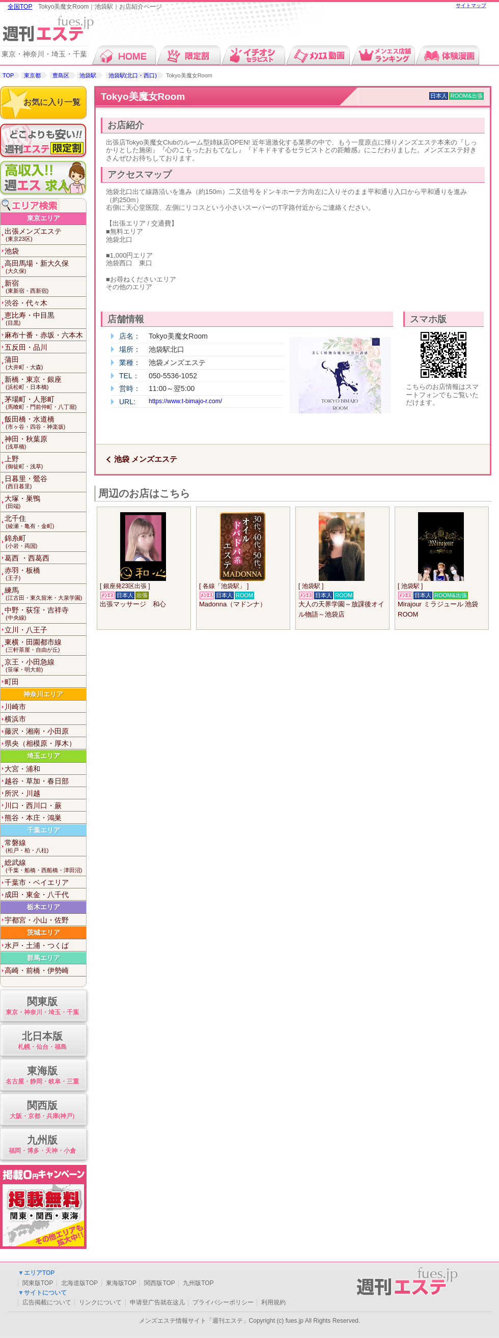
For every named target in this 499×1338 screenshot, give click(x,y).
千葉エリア (43, 830)
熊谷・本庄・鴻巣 (33, 818)
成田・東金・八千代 (37, 894)
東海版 (42, 1075)
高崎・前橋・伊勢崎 (37, 970)
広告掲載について (46, 1302)
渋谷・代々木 (26, 303)
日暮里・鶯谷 (45, 482)
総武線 (45, 866)
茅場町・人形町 (45, 403)
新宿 (45, 287)
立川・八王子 (26, 630)
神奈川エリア (43, 694)
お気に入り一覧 (51, 102)
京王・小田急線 (45, 666)
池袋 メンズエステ (145, 459)
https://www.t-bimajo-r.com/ (185, 401)
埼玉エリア (43, 756)
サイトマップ (471, 5)
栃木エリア (43, 907)
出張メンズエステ (45, 235)
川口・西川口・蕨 (33, 805)
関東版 (42, 1006)
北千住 (45, 522)
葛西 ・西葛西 (27, 558)
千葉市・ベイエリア (37, 882)
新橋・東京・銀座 (45, 383)
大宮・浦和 (22, 769)
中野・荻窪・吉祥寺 (45, 614)
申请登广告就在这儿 (157, 1302)
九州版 (42, 1144)
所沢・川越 (22, 793)
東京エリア (43, 218)
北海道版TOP (79, 1283)
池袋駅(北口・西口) (132, 75)
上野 (45, 462)
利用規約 (273, 1302)
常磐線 (45, 846)
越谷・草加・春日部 (37, 781)
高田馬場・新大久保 (45, 267)
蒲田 (45, 363)
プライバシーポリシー (223, 1302)
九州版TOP (198, 1283)
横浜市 (15, 719)
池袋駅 (87, 75)
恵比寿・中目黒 (45, 319)
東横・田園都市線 (45, 646)
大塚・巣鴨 (45, 502)
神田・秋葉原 (45, 443)
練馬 (45, 594)
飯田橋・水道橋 (45, 423)
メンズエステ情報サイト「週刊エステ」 (194, 1320)
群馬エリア (43, 958)
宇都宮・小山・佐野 (37, 920)
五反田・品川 (26, 347)
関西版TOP (159, 1283)
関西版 (42, 1110)
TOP (8, 75)
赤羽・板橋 (45, 574)
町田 (12, 682)
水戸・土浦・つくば (37, 945)
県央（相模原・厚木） (40, 743)
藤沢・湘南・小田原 (37, 731)
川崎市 (15, 707)
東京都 (32, 75)
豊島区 (60, 75)
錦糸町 (45, 542)
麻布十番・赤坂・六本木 (44, 335)
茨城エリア (43, 932)
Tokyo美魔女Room (143, 96)
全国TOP (20, 6)
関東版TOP (37, 1283)
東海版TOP (121, 1283)
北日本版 (42, 1040)
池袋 (12, 251)
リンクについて (100, 1302)
